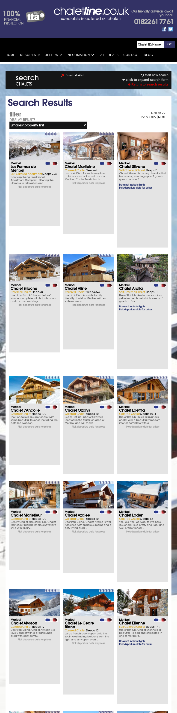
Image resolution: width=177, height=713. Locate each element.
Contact (131, 55)
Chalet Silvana (132, 166)
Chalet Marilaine (80, 166)
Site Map (82, 665)
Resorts (28, 55)
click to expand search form (145, 80)
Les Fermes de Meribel (23, 168)
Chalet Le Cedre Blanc (79, 423)
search (27, 79)
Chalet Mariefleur (26, 360)
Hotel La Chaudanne (76, 555)
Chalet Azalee (77, 360)
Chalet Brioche (24, 232)
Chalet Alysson (24, 421)
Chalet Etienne (132, 421)
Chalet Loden (131, 360)
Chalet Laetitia (132, 299)
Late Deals (108, 55)
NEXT (161, 117)
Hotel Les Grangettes (129, 490)
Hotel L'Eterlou (23, 553)
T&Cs (120, 619)
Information (78, 55)
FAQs (120, 632)
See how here (99, 675)
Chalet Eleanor (24, 488)
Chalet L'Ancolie (25, 299)
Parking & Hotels (33, 632)
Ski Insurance (32, 619)
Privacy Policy (99, 665)
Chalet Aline (76, 232)
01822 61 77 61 (153, 22)
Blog (148, 55)
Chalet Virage (77, 488)
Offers (51, 55)
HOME (10, 55)
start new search (154, 75)
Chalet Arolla (131, 232)
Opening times (119, 645)
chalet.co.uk (94, 682)
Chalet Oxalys (77, 299)
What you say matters (33, 645)
